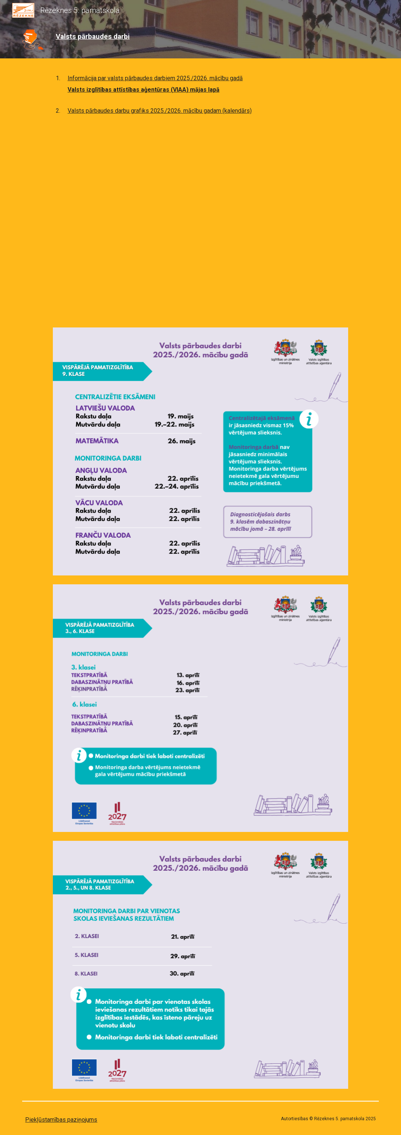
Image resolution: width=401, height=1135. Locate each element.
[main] (109, 37)
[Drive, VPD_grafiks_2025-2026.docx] (200, 220)
